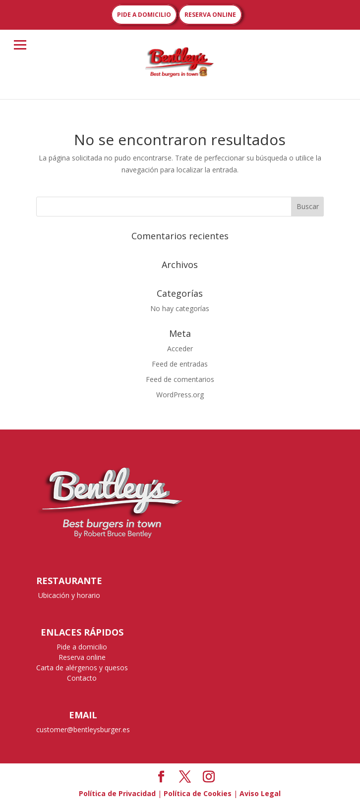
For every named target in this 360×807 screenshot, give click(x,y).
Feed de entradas (180, 364)
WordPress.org (180, 394)
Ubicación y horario (69, 595)
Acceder (180, 348)
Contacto (82, 678)
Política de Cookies (198, 793)
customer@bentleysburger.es (83, 729)
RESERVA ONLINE (210, 14)
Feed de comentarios (180, 379)
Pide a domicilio (82, 646)
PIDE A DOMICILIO (144, 14)
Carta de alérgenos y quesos (82, 667)
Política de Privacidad (117, 793)
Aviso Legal (260, 793)
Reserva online (82, 657)
